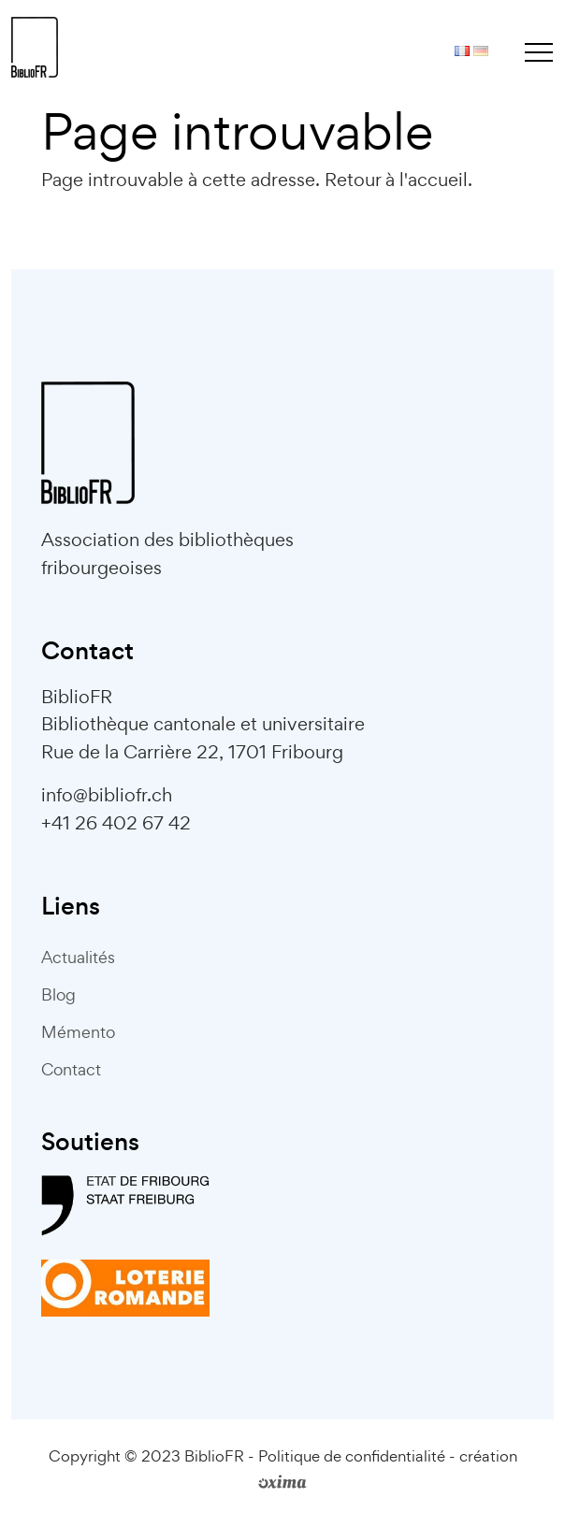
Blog (58, 994)
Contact (71, 1069)
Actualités (78, 957)
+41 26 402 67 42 (116, 823)
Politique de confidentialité (351, 1456)
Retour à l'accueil (396, 179)
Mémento (78, 1032)
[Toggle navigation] (539, 51)
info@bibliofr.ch (106, 795)
